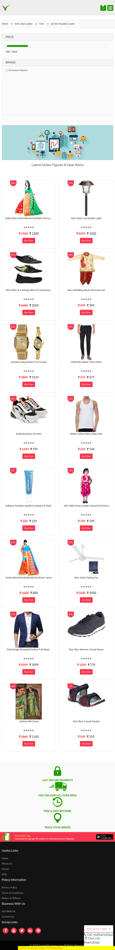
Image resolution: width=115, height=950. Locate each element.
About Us (7, 863)
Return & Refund (11, 898)
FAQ (4, 874)
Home (5, 858)
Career (5, 868)
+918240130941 (103, 934)
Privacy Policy (9, 887)
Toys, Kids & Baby (23, 24)
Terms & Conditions (12, 892)
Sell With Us (8, 911)
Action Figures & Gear (63, 24)
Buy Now (28, 240)
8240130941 (92, 942)
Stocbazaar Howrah (16, 70)
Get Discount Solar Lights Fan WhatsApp (40, 947)
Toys (41, 24)
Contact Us (8, 916)
